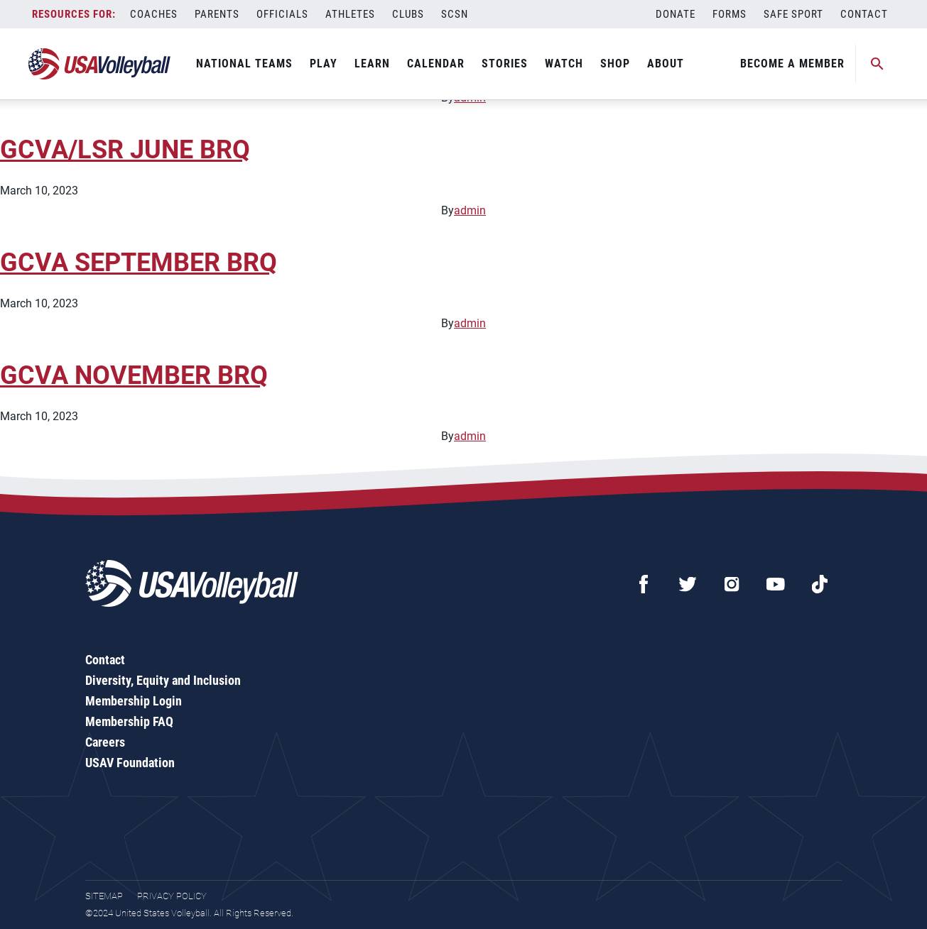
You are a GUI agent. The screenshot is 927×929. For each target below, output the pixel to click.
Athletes (350, 14)
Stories (505, 63)
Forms (729, 14)
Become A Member (792, 63)
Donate (675, 14)
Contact (864, 14)
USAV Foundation (130, 762)
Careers (105, 742)
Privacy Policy (172, 896)
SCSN (454, 14)
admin (470, 210)
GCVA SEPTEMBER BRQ (138, 262)
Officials (282, 14)
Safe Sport (793, 14)
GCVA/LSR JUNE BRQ (125, 150)
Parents (217, 14)
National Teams (244, 63)
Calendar (436, 63)
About (665, 63)
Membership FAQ (129, 721)
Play (323, 63)
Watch (564, 63)
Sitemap (104, 896)
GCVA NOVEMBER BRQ (134, 375)
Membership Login (133, 700)
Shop (615, 63)
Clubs (408, 14)
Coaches (154, 14)
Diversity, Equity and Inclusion (163, 680)
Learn (372, 63)
